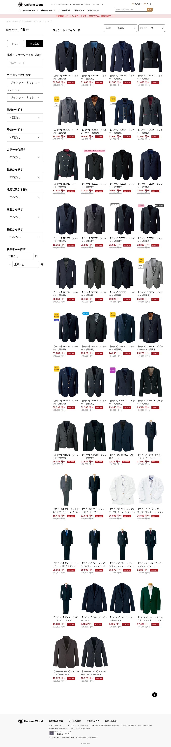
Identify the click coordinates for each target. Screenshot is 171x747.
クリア (15, 43)
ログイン (138, 4)
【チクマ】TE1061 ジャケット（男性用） (65, 239)
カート (149, 4)
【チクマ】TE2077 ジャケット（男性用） (122, 294)
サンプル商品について (56, 725)
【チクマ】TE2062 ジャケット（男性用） (150, 239)
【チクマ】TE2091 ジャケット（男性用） (122, 348)
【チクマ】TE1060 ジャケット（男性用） (150, 185)
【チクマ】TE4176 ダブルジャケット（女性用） (94, 131)
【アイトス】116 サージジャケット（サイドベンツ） (66, 564)
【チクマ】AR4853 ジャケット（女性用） (94, 456)
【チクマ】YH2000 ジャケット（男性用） (66, 77)
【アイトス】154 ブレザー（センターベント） (150, 564)
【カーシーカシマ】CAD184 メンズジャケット (66, 673)
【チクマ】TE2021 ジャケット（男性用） (94, 239)
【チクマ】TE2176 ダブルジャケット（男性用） (150, 348)
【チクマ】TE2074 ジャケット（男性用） (65, 294)
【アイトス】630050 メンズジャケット (121, 456)
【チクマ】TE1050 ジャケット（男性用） (122, 185)
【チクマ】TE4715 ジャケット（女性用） (65, 185)
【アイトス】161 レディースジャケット (122, 619)
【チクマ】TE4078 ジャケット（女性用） (65, 131)
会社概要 (95, 725)
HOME (8, 21)
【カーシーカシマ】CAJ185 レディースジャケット (94, 673)
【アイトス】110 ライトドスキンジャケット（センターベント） (66, 511)
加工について (72, 725)
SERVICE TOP (16, 21)
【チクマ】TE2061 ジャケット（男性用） (122, 239)
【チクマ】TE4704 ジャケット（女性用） (122, 131)
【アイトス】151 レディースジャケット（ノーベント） (122, 564)
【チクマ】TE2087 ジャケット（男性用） (65, 348)
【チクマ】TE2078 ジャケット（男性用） (150, 294)
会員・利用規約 (128, 725)
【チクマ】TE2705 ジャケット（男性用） (94, 402)
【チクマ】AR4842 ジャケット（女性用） (66, 456)
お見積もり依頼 (56, 721)
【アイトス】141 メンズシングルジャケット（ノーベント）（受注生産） (94, 565)
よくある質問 (64, 10)
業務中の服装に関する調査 (58, 728)
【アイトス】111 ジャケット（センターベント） (94, 510)
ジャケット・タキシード (44, 21)
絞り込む (34, 43)
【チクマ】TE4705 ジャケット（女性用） (150, 131)
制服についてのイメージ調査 (80, 728)
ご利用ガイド (78, 10)
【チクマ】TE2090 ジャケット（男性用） (94, 348)
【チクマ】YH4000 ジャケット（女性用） (94, 77)
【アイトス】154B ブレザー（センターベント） (65, 619)
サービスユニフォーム (28, 21)
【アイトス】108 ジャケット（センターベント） (150, 456)
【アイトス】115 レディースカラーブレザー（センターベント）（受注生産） (150, 511)
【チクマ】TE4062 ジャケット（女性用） (150, 77)
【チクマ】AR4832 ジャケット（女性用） (122, 402)
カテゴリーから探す (26, 10)
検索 (149, 9)
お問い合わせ (93, 10)
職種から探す (47, 10)
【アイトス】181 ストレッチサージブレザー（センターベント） (150, 619)
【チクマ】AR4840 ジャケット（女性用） (150, 402)
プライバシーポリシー (144, 725)
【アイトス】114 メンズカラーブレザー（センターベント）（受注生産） (122, 511)
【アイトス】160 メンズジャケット (94, 619)
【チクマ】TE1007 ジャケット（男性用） (94, 185)
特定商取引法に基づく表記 (110, 725)
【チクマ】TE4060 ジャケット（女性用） (122, 77)
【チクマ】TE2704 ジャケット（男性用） (65, 402)
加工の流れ (84, 725)
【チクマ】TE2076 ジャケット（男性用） (94, 294)
